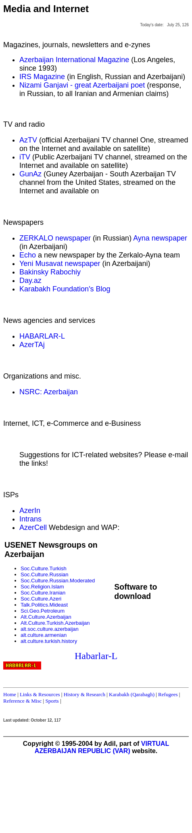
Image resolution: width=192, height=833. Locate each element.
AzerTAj (32, 345)
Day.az (30, 280)
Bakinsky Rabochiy (50, 272)
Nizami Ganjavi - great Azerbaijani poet (82, 85)
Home (9, 694)
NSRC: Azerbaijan (48, 392)
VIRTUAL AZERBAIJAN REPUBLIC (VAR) (102, 747)
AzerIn (29, 510)
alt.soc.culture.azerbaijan (50, 629)
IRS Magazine (42, 77)
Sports (51, 701)
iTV (24, 157)
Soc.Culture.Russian (45, 574)
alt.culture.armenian (44, 635)
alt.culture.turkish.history (49, 641)
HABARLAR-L (42, 336)
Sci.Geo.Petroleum (43, 611)
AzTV (28, 140)
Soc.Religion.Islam (42, 587)
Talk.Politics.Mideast (44, 605)
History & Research (84, 694)
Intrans (30, 519)
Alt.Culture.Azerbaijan (46, 617)
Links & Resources (40, 694)
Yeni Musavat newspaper (59, 264)
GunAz (30, 174)
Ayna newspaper (160, 238)
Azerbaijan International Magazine (74, 60)
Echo (27, 255)
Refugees (167, 694)
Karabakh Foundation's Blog (65, 289)
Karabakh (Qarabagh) (131, 694)
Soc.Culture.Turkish (44, 568)
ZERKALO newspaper (55, 238)
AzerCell (33, 527)
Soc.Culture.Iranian (43, 593)
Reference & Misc (22, 701)
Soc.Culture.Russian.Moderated (58, 581)
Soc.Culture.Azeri (41, 599)
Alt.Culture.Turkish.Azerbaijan (55, 623)
